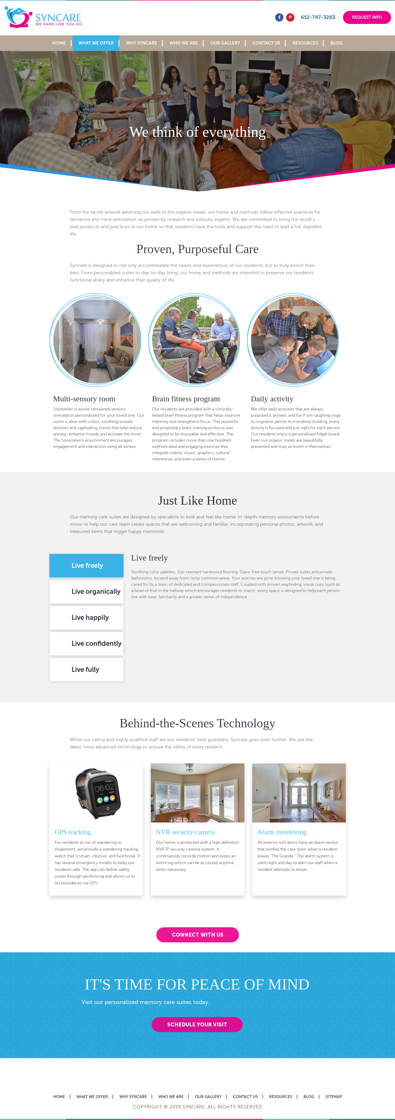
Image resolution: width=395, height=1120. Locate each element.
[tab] (86, 565)
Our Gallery (225, 43)
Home (59, 43)
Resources (305, 43)
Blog (337, 43)
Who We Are (184, 43)
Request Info (367, 17)
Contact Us (266, 43)
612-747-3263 (318, 17)
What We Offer (96, 43)
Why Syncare (141, 43)
